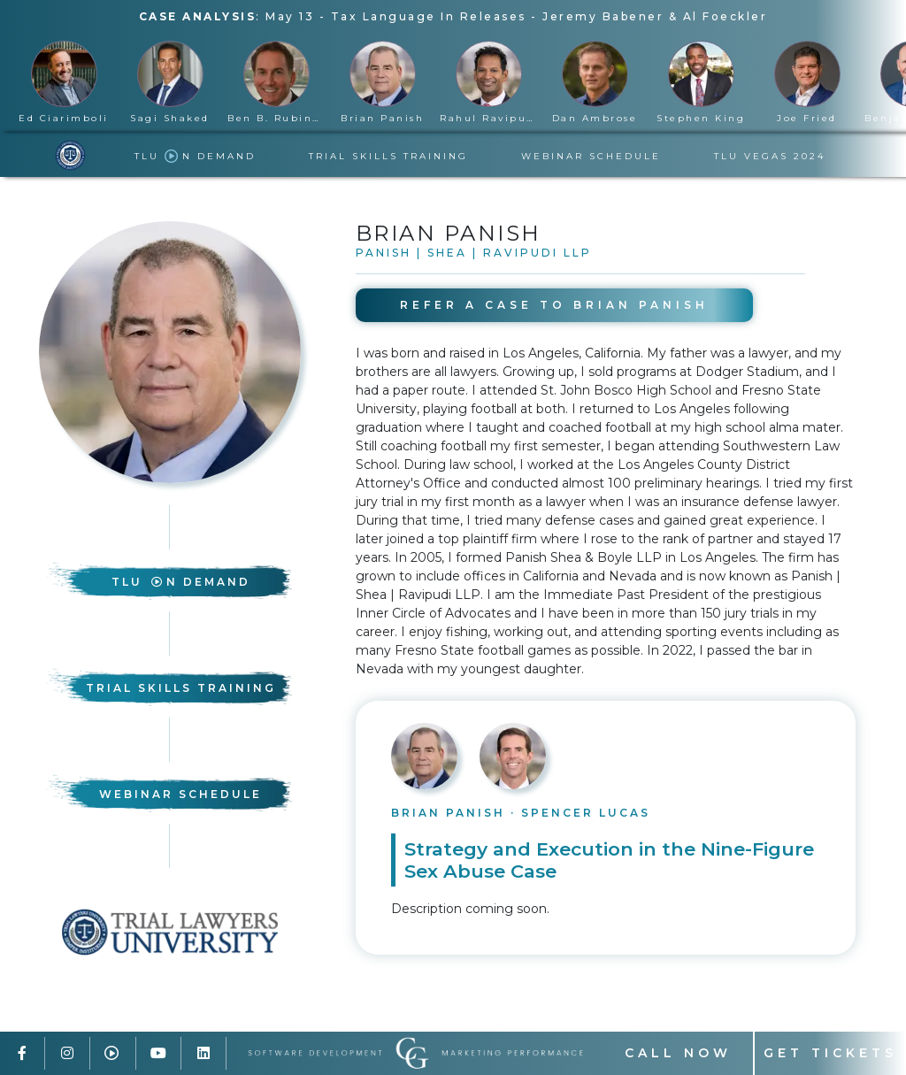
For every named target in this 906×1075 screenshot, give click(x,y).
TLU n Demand (195, 156)
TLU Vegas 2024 (769, 156)
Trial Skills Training (388, 156)
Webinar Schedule (591, 156)
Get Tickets (830, 1053)
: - (453, 16)
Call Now (678, 1053)
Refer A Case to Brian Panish (554, 304)
